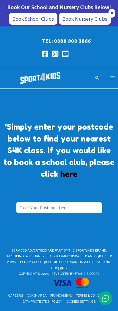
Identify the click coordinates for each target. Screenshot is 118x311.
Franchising (61, 296)
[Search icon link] (97, 77)
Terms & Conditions (93, 296)
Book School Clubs (33, 19)
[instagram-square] (56, 53)
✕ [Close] (112, 13)
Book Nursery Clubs (84, 19)
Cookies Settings (81, 302)
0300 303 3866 (72, 41)
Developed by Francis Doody (75, 274)
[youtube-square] (66, 53)
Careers (15, 296)
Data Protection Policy (42, 302)
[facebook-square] (46, 53)
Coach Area (37, 296)
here (69, 174)
